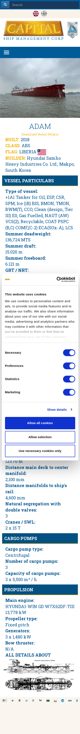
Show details (57, 409)
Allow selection (40, 437)
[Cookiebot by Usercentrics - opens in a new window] (57, 279)
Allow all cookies (40, 423)
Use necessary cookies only (40, 451)
